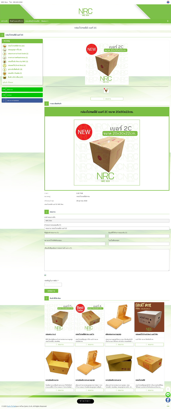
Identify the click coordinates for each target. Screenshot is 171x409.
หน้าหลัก (4, 21)
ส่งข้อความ (51, 291)
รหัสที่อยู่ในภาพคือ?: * (51, 281)
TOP (168, 405)
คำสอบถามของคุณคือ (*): (52, 225)
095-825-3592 (17, 2)
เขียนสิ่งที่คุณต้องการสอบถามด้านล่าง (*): (58, 248)
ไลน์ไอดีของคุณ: (114, 240)
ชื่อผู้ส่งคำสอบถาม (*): (51, 232)
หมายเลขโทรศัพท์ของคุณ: (53, 240)
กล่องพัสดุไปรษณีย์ (32, 21)
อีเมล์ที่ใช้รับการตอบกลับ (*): (118, 232)
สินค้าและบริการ (16, 21)
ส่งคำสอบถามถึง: (50, 217)
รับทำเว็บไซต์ (11, 406)
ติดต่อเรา (44, 21)
